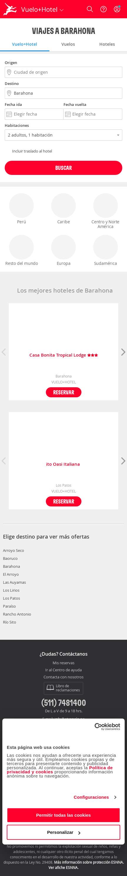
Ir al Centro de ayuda (63, 670)
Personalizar (63, 832)
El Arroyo (11, 574)
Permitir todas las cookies (63, 815)
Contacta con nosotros (63, 677)
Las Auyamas (14, 582)
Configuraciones (91, 797)
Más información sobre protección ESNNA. (89, 862)
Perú (21, 208)
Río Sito (9, 622)
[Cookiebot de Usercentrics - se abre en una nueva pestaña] (94, 727)
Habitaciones (17, 125)
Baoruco (10, 558)
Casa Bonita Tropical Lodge (63, 355)
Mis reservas (63, 663)
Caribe (63, 208)
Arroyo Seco (13, 550)
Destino (12, 83)
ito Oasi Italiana (63, 464)
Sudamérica (105, 250)
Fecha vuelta (74, 104)
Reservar (63, 392)
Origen (11, 62)
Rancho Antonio (17, 614)
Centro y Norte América (105, 211)
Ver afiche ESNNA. (63, 867)
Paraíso (9, 606)
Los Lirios (11, 590)
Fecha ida (13, 104)
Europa (63, 250)
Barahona (11, 566)
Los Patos (11, 598)
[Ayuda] (103, 9)
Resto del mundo (21, 250)
